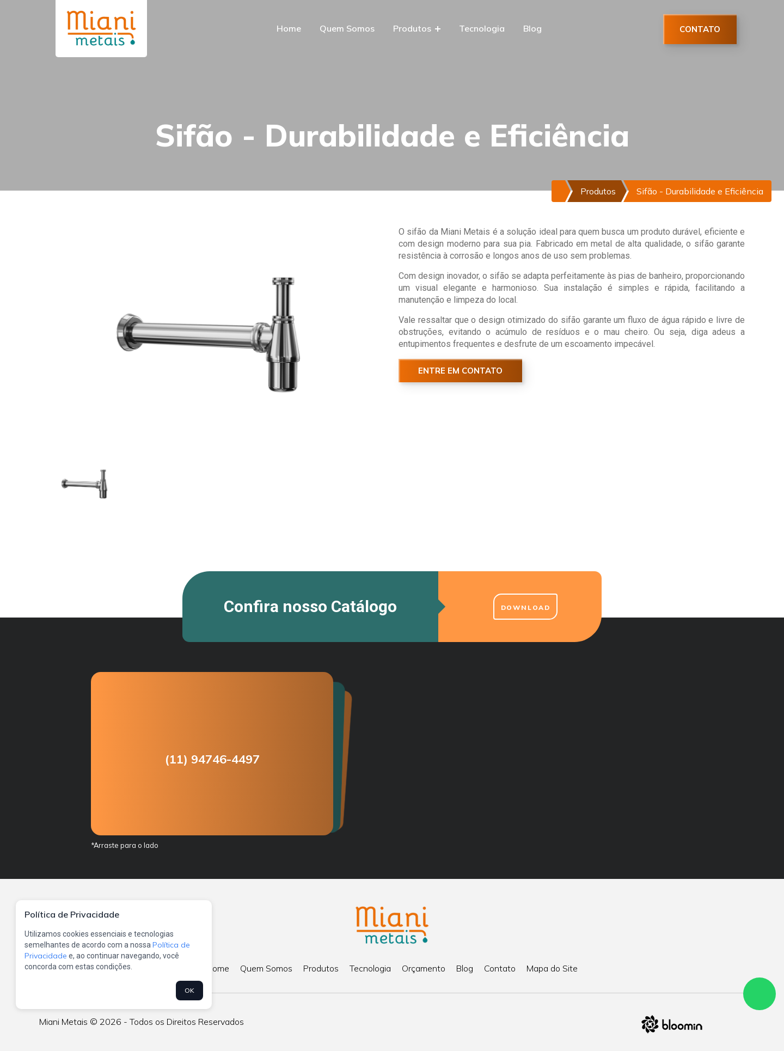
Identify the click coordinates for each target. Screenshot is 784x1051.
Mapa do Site (552, 968)
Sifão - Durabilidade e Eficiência (699, 191)
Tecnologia (482, 28)
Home (289, 28)
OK (189, 990)
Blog (532, 28)
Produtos (416, 28)
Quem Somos (347, 28)
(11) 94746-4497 (212, 759)
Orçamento (423, 968)
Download (525, 607)
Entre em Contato (460, 370)
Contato (699, 29)
